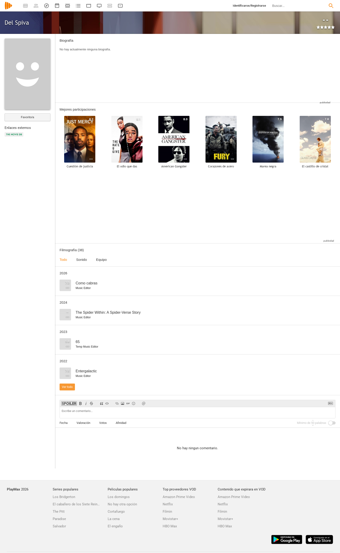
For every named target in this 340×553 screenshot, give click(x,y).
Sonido (81, 260)
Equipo (101, 260)
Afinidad (121, 423)
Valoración (83, 423)
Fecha (64, 423)
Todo (63, 260)
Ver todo (67, 387)
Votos (103, 423)
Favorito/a (27, 117)
